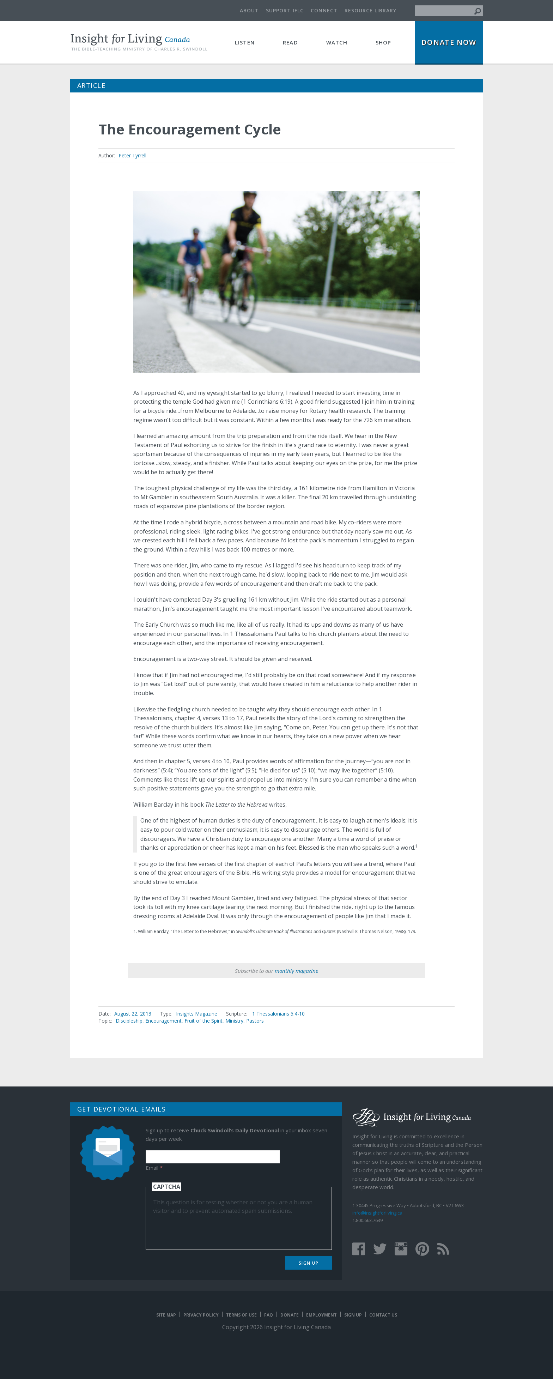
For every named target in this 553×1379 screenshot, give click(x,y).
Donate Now (448, 42)
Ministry (234, 1020)
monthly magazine (296, 970)
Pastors (255, 1020)
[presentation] (206, 1228)
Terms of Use (241, 1315)
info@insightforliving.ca (377, 1213)
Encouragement (163, 1020)
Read (290, 42)
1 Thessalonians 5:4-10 (278, 1013)
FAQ (268, 1315)
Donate (289, 1315)
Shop (383, 42)
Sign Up (309, 1263)
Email (154, 1167)
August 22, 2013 (132, 1013)
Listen (245, 42)
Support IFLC (285, 10)
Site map (166, 1315)
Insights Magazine (196, 1013)
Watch (336, 42)
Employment (321, 1315)
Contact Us (383, 1315)
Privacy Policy (201, 1315)
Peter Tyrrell (132, 155)
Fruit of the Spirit (203, 1020)
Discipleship (129, 1020)
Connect (324, 10)
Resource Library (370, 10)
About (249, 10)
